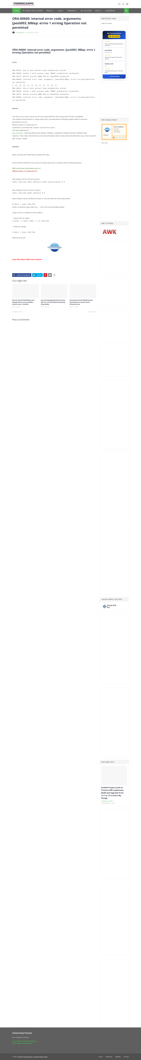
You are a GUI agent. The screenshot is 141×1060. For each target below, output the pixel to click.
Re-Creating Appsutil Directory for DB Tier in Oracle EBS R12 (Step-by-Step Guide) (53, 302)
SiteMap (118, 1057)
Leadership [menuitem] (110, 10)
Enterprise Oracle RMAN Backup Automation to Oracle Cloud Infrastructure (81, 302)
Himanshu (21, 32)
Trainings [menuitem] (71, 10)
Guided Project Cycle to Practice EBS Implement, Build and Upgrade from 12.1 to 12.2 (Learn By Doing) (112, 792)
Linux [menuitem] (59, 10)
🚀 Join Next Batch (114, 76)
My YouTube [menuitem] (86, 10)
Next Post (92, 312)
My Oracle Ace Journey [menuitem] (32, 10)
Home (100, 1057)
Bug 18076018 (17, 133)
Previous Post (17, 312)
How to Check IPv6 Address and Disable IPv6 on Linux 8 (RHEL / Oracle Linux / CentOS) (23, 302)
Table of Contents (106, 23)
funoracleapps (107, 801)
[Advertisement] (38, 42)
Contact (126, 1057)
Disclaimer (109, 1057)
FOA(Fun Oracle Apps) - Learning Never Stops (32, 1057)
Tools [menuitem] (97, 10)
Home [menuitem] (16, 10)
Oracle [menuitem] (49, 10)
